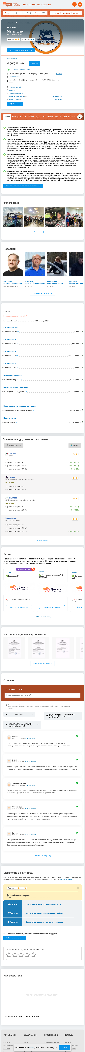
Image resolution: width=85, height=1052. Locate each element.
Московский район (16, 96)
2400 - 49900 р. (74, 486)
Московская (14, 100)
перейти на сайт (15, 87)
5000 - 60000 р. (74, 510)
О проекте (6, 1042)
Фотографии (17, 117)
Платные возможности (51, 1042)
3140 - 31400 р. (74, 469)
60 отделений (14, 77)
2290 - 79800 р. (74, 466)
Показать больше (42, 541)
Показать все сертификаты (42, 663)
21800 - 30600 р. (74, 531)
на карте (59, 74)
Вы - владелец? (12, 58)
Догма (12, 477)
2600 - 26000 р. (74, 462)
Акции (58, 117)
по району (66, 13)
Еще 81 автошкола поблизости (21, 50)
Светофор (13, 453)
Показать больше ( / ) (42, 856)
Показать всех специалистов (42, 293)
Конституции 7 (31, 738)
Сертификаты (69, 117)
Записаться (15, 104)
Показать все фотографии (42, 232)
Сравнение (48, 117)
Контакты (68, 1042)
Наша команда (8, 1045)
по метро (76, 13)
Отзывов (27, 39)
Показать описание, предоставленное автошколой (23, 186)
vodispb (12, 90)
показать (35, 63)
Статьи (26, 1042)
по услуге (55, 13)
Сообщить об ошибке (71, 1045)
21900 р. (76, 525)
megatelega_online (16, 93)
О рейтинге (6, 1049)
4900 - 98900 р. (74, 489)
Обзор (7, 117)
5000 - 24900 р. (74, 507)
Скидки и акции (11, 13)
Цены (26, 13)
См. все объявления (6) (42, 617)
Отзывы (40, 13)
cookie (31, 1048)
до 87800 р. (75, 528)
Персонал (29, 117)
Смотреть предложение (19, 607)
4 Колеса (13, 498)
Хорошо (64, 1047)
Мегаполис (10, 518)
